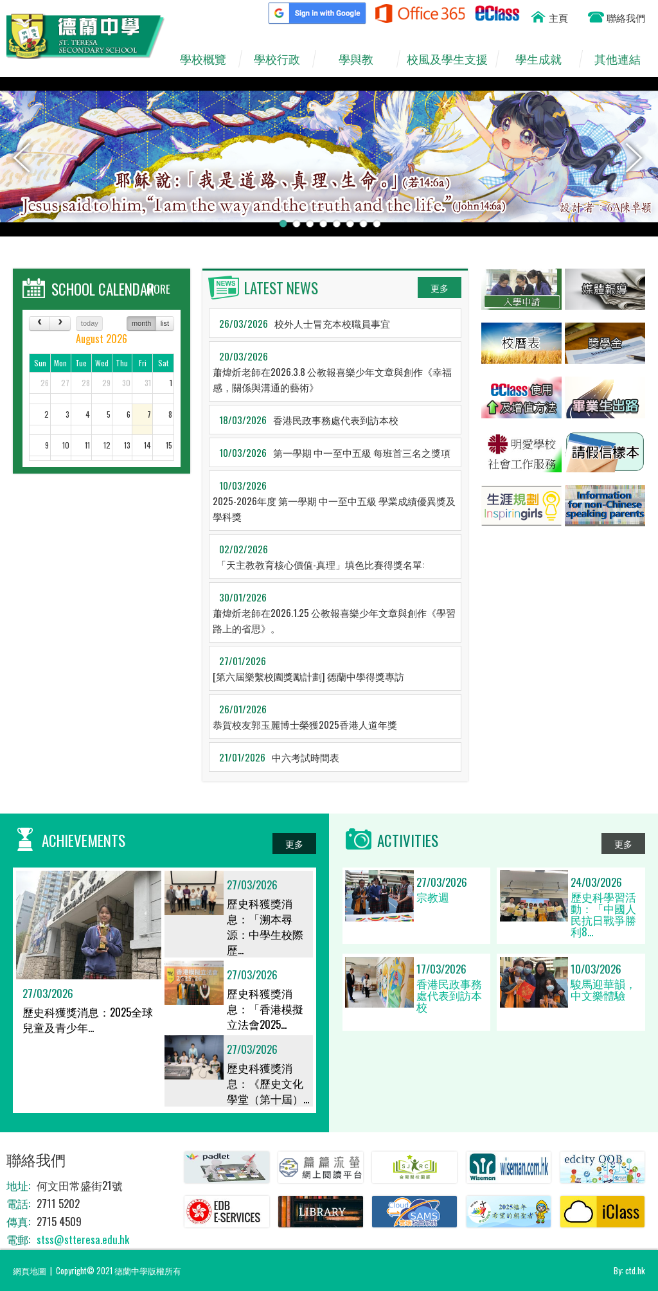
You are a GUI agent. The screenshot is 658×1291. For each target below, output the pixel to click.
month (142, 323)
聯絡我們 (626, 17)
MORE (158, 288)
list (165, 323)
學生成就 (545, 59)
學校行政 (283, 59)
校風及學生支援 (451, 59)
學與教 (362, 59)
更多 (440, 287)
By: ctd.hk (629, 1270)
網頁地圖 (29, 1270)
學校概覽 (209, 59)
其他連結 (623, 59)
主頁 (558, 17)
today (89, 323)
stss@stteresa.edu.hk (83, 1239)
